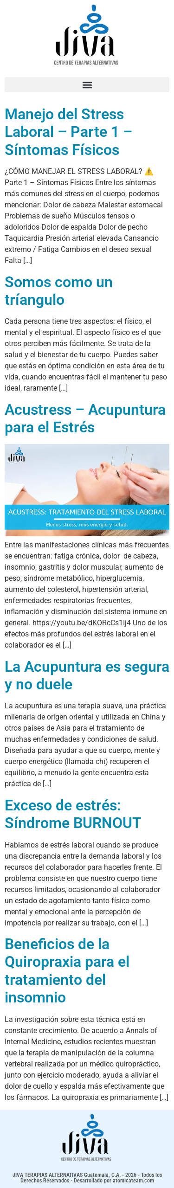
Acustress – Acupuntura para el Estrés (85, 418)
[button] (87, 84)
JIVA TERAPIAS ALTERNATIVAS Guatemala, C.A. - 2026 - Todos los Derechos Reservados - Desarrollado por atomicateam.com (87, 1178)
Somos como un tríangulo (59, 290)
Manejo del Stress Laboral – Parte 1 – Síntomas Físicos (68, 132)
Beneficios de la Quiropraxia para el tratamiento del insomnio (67, 970)
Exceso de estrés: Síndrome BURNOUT (73, 814)
